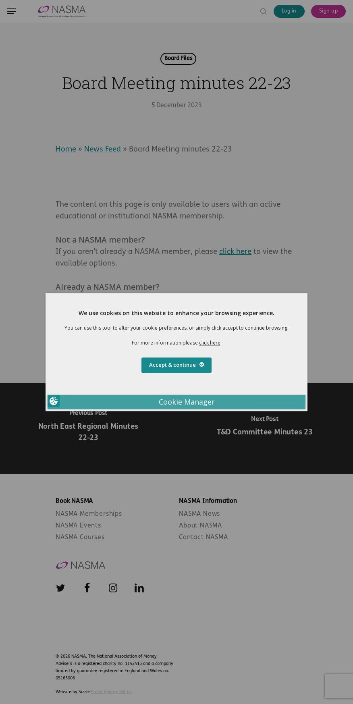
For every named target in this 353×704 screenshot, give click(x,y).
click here (209, 342)
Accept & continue (176, 364)
